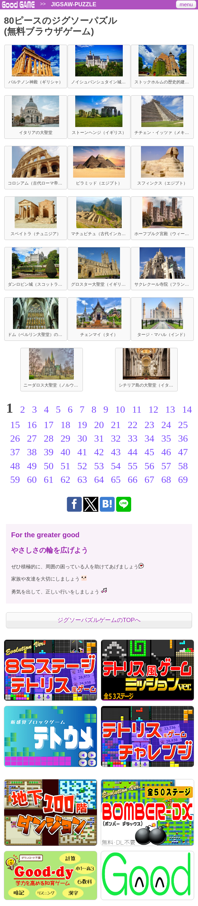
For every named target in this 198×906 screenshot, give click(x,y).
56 (149, 466)
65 (116, 479)
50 (49, 466)
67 (149, 479)
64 (99, 479)
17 (49, 424)
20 (99, 424)
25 (183, 424)
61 (49, 479)
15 (15, 424)
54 (116, 466)
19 (82, 424)
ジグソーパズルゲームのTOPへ (99, 620)
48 (15, 466)
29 (65, 438)
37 (15, 452)
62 (65, 479)
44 (132, 452)
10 (120, 409)
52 (82, 466)
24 (166, 424)
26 (15, 438)
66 (132, 479)
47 (183, 452)
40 (65, 452)
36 (183, 438)
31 (99, 438)
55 (132, 466)
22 (132, 424)
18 (65, 424)
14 (187, 409)
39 (49, 452)
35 (166, 438)
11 (137, 409)
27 (32, 438)
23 (149, 424)
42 (99, 452)
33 (132, 438)
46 (166, 452)
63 (82, 479)
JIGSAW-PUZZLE (73, 4)
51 (65, 466)
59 (15, 479)
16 (32, 424)
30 (82, 438)
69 (183, 479)
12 (153, 409)
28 (49, 438)
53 (99, 466)
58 (183, 466)
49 (32, 466)
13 (170, 409)
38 (32, 452)
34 (149, 438)
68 (166, 479)
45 (149, 452)
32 (116, 438)
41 (82, 452)
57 (166, 466)
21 (116, 424)
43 (116, 452)
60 (32, 479)
